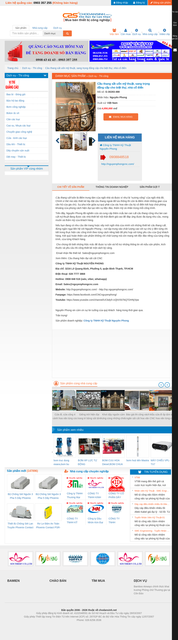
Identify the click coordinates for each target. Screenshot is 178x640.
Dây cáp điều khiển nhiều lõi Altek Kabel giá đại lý (152, 504)
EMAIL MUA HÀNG (120, 117)
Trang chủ (12, 68)
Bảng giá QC (175, 37)
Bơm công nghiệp (16, 106)
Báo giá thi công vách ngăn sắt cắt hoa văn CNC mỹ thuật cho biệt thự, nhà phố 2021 (138, 416)
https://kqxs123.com (105, 625)
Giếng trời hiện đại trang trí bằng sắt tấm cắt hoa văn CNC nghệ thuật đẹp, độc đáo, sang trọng (89, 416)
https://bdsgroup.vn (84, 625)
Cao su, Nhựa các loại (18, 125)
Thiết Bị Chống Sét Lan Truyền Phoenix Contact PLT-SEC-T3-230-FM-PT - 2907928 (20, 525)
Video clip (164, 32)
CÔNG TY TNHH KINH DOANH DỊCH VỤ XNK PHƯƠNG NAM (95, 495)
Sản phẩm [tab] (20, 28)
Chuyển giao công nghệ (19, 131)
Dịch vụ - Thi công (32, 68)
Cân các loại (13, 119)
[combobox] (62, 33)
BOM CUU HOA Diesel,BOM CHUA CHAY (112, 462)
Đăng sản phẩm (161, 2)
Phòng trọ (67, 625)
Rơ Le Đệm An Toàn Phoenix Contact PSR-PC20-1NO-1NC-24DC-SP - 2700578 (48, 525)
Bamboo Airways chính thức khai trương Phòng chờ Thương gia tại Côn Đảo (152, 590)
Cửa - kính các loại (16, 138)
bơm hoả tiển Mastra (137, 460)
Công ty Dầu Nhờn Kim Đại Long (95, 520)
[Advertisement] (112, 353)
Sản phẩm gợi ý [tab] (150, 187)
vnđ (115, 108)
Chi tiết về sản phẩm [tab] (70, 187)
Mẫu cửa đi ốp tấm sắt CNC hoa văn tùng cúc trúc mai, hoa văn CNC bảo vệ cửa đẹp (162, 416)
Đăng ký (139, 2)
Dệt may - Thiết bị (16, 156)
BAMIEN (13, 580)
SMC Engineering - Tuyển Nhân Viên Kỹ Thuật (152, 530)
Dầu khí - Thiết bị (15, 144)
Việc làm (114, 32)
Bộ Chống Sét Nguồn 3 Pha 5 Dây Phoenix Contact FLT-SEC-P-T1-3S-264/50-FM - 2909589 (20, 496)
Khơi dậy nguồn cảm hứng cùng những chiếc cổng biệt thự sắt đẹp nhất (113, 416)
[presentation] (161, 384)
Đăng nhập (121, 2)
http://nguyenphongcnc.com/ (117, 163)
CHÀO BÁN (58, 580)
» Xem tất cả (162, 477)
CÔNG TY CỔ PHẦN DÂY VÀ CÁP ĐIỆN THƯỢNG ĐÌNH (116, 495)
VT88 (137, 477)
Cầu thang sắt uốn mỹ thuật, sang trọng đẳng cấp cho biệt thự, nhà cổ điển (85, 68)
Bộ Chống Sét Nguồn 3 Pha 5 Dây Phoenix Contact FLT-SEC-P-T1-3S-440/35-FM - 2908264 (48, 496)
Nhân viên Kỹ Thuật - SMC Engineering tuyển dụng (152, 490)
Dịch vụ (136, 32)
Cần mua (126, 32)
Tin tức (175, 12)
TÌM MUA (98, 580)
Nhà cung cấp (150, 32)
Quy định (175, 23)
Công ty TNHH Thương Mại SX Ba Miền (75, 495)
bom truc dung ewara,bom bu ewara (61, 462)
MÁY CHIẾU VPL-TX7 (160, 462)
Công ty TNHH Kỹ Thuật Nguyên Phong (115, 147)
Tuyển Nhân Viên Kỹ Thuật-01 (150, 517)
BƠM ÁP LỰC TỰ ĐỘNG (87, 462)
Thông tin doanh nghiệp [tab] (112, 187)
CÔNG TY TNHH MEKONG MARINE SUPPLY (114, 520)
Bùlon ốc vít (12, 113)
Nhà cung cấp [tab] (39, 28)
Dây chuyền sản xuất (17, 150)
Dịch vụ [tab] (57, 28)
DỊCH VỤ (140, 580)
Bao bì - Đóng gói (15, 94)
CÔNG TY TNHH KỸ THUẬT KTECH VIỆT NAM (74, 520)
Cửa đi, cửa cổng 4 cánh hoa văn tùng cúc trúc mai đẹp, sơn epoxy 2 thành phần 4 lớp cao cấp (65, 416)
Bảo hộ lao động (15, 100)
